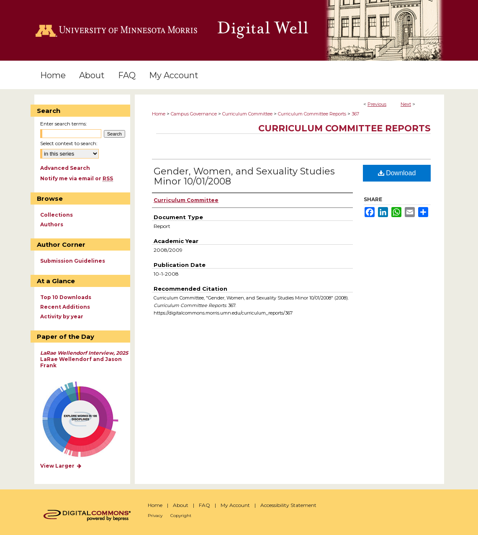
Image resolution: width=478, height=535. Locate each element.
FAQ (204, 505)
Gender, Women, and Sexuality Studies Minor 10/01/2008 (244, 176)
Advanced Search (65, 168)
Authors (51, 224)
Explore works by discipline (85, 419)
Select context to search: (69, 143)
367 (355, 114)
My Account (235, 505)
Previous (376, 104)
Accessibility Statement (288, 505)
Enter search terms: (63, 123)
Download (397, 173)
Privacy (155, 515)
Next (406, 104)
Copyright (180, 515)
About (180, 505)
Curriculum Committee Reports (312, 114)
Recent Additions (65, 307)
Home (158, 114)
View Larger (61, 466)
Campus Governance (194, 114)
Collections (56, 215)
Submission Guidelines (72, 261)
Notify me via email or (76, 178)
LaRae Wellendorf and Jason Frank (84, 359)
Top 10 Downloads (65, 297)
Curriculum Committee (247, 114)
